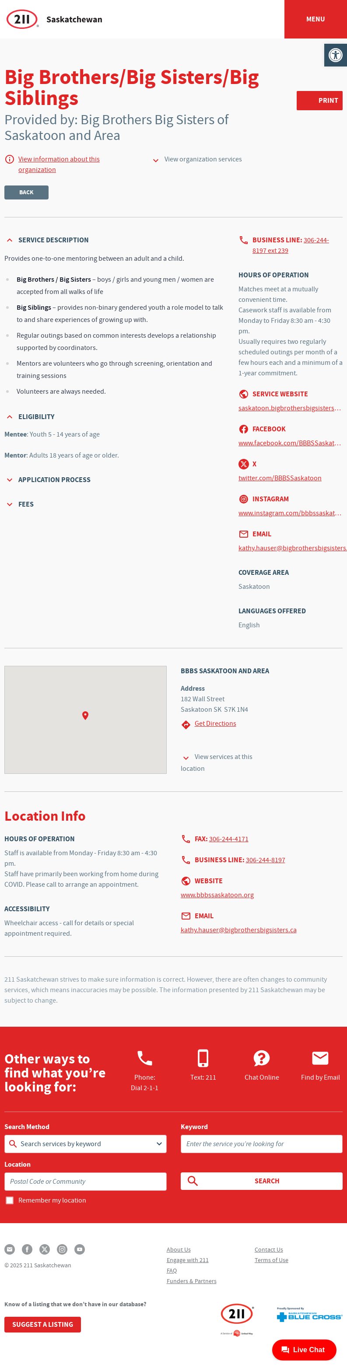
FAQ (172, 1270)
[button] (335, 55)
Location (17, 1164)
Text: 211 (203, 1065)
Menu (315, 19)
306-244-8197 (265, 860)
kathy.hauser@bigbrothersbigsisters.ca (239, 930)
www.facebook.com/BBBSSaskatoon (290, 443)
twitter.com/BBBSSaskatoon (280, 478)
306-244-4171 (229, 839)
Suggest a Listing (42, 1324)
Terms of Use (271, 1260)
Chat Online (262, 1065)
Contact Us (269, 1249)
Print (328, 100)
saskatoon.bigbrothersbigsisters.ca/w (290, 408)
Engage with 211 (188, 1260)
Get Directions (208, 724)
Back (26, 192)
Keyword (194, 1127)
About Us (179, 1249)
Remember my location (52, 1200)
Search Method (26, 1127)
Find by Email (320, 1065)
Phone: (144, 1070)
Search (233, 1181)
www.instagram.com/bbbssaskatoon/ (290, 513)
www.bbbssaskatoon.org (217, 895)
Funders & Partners (192, 1281)
